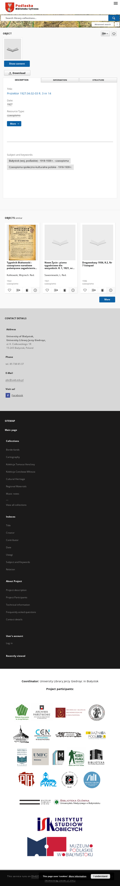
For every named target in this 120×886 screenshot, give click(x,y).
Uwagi (9, 554)
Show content (17, 63)
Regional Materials (16, 486)
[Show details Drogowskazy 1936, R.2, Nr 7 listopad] (110, 290)
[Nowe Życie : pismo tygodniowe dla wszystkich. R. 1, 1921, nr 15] (60, 243)
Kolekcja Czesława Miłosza (20, 471)
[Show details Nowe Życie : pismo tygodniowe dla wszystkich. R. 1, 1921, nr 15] (72, 290)
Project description (16, 590)
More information (77, 876)
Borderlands (13, 449)
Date (8, 547)
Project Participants (16, 597)
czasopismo (14, 115)
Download (16, 73)
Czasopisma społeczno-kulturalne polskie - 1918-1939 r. (40, 167)
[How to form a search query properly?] (117, 24)
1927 (9, 104)
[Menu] (115, 3)
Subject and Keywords (18, 562)
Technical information (18, 604)
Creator (10, 532)
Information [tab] (60, 80)
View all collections (16, 505)
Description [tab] (21, 80)
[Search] (114, 18)
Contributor (12, 540)
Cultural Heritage (15, 479)
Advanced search (103, 24)
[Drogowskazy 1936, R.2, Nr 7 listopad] (97, 243)
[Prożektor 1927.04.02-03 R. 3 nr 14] (12, 49)
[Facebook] (8, 395)
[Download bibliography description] (18, 290)
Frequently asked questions (21, 612)
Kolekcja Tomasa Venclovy (20, 464)
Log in (9, 643)
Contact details (14, 619)
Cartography (13, 457)
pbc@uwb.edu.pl (15, 380)
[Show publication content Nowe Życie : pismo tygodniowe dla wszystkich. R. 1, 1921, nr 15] (64, 290)
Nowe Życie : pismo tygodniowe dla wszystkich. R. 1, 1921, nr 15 (59, 265)
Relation (10, 569)
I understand (100, 876)
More (107, 299)
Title (8, 525)
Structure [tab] (98, 80)
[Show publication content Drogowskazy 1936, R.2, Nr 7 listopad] (102, 290)
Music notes (12, 493)
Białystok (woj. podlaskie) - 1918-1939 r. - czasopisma (39, 160)
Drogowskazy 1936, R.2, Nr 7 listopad (97, 264)
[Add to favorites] (114, 33)
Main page (11, 430)
